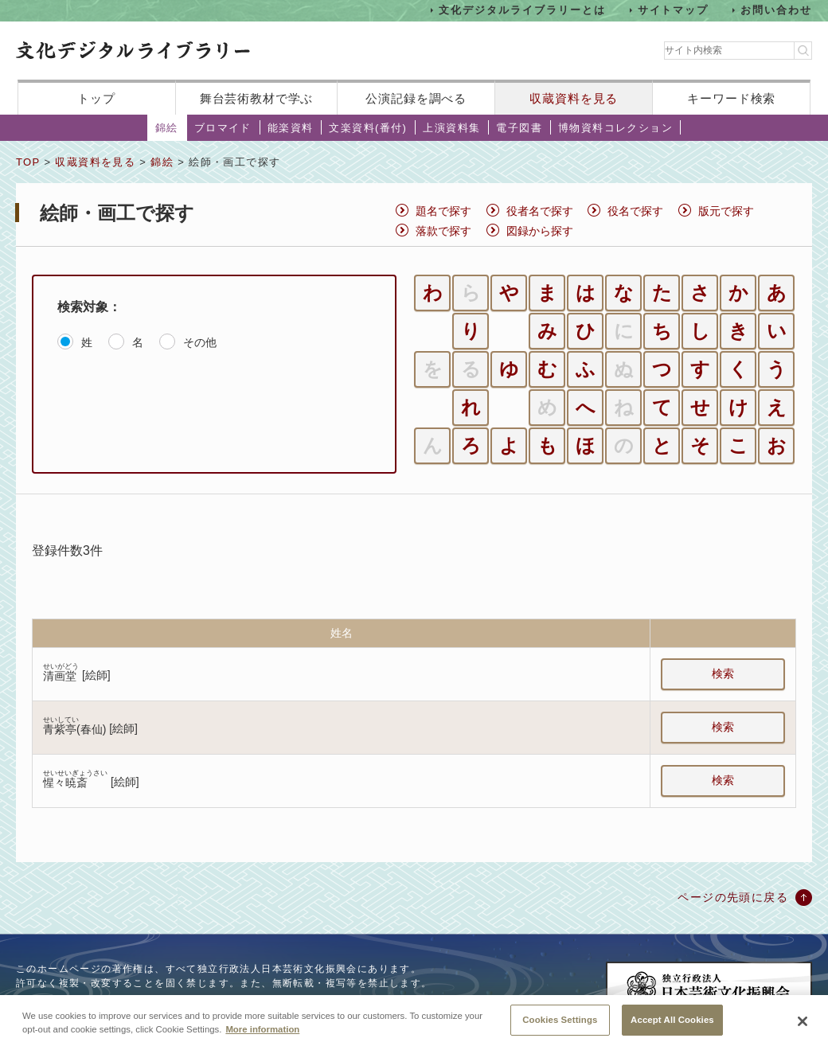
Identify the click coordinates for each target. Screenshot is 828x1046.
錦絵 (166, 128)
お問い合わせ (776, 10)
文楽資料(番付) (368, 128)
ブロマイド (223, 128)
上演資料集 (451, 128)
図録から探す (539, 230)
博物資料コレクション (615, 128)
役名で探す (635, 211)
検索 (723, 673)
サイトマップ (673, 10)
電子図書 (519, 128)
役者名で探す (539, 211)
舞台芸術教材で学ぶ (257, 98)
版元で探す (726, 211)
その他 (200, 342)
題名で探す (443, 211)
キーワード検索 (731, 98)
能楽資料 (291, 128)
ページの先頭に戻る (733, 897)
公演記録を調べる (416, 98)
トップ (96, 98)
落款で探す (443, 230)
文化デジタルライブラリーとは (522, 10)
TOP (28, 162)
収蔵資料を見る (573, 98)
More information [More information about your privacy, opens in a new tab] (262, 1040)
